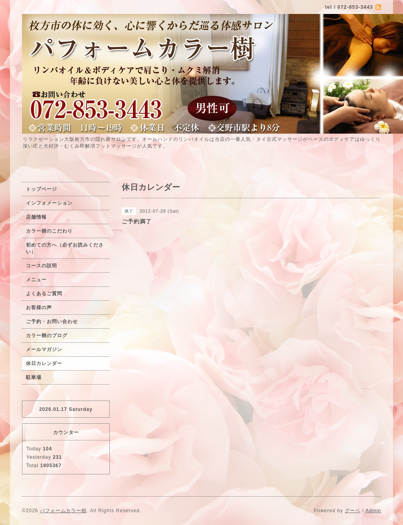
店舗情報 (36, 217)
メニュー (36, 279)
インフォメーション (49, 203)
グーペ (352, 510)
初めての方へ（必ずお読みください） (65, 248)
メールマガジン (44, 349)
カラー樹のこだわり (49, 231)
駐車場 (33, 377)
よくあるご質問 (44, 293)
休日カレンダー (44, 363)
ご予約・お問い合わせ (52, 321)
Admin (373, 510)
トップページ (41, 189)
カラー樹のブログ (46, 335)
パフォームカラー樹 (63, 510)
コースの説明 (41, 265)
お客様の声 (39, 307)
